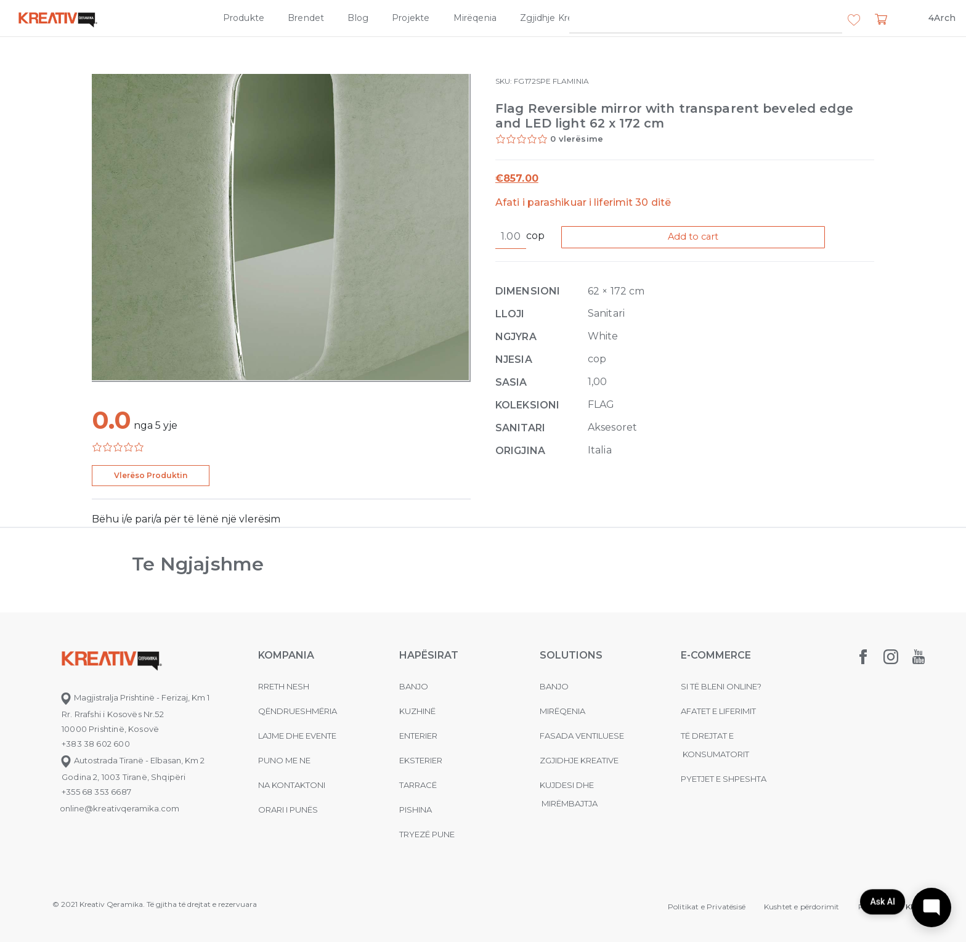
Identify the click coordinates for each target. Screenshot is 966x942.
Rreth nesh (283, 686)
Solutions (571, 655)
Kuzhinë (417, 711)
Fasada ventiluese (582, 736)
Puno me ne (284, 760)
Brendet (306, 17)
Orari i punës (288, 809)
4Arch (942, 17)
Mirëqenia (475, 17)
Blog (357, 17)
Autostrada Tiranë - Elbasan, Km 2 (132, 760)
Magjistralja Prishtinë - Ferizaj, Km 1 (134, 697)
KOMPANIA (286, 655)
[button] (854, 20)
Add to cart (702, 237)
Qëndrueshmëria (297, 711)
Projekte (410, 17)
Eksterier (420, 760)
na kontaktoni (291, 785)
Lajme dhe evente (297, 736)
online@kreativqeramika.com (119, 808)
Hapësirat (428, 655)
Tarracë (418, 785)
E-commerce (716, 655)
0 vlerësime (576, 139)
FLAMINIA (571, 81)
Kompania (640, 17)
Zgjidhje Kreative (557, 17)
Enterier (418, 736)
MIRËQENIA (562, 711)
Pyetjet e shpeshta (723, 779)
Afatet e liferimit (718, 711)
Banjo (413, 686)
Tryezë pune (427, 834)
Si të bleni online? (721, 686)
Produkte (243, 17)
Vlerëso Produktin (150, 475)
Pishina (415, 809)
